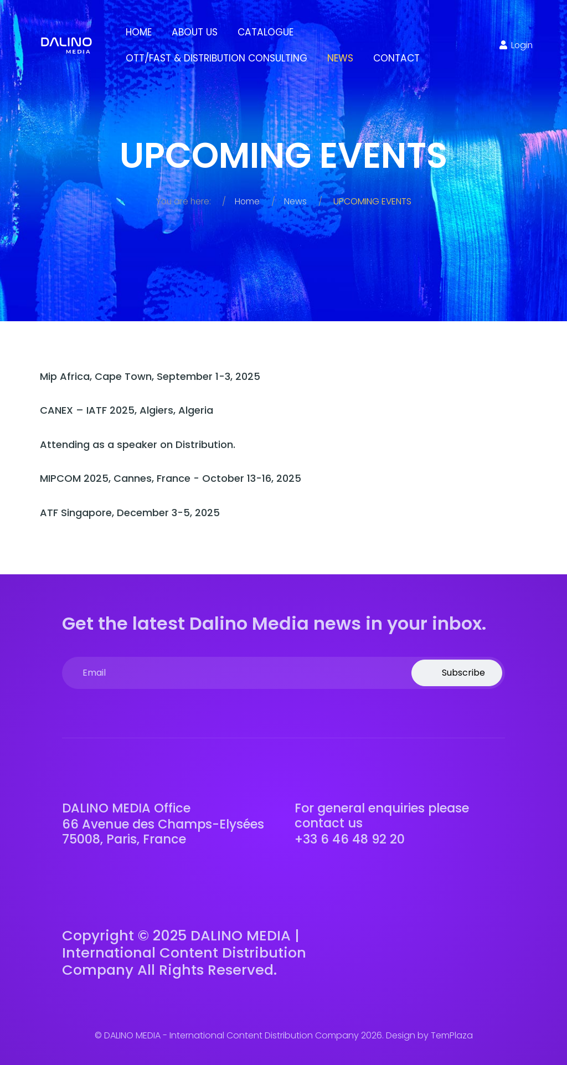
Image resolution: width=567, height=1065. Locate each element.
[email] (283, 673)
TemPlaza (452, 1035)
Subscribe (462, 672)
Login (515, 45)
